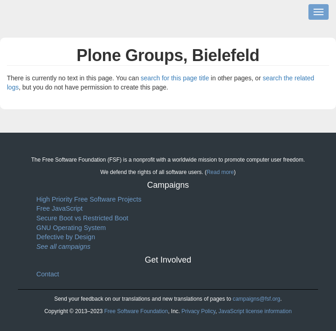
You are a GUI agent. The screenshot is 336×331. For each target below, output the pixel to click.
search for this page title (175, 78)
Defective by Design (65, 237)
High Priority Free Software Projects (89, 199)
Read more (219, 172)
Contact (47, 274)
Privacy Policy (199, 311)
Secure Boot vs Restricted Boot (82, 218)
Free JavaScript (59, 208)
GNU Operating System (71, 227)
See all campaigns (63, 246)
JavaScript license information (254, 311)
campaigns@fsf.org (256, 299)
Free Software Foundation (136, 311)
